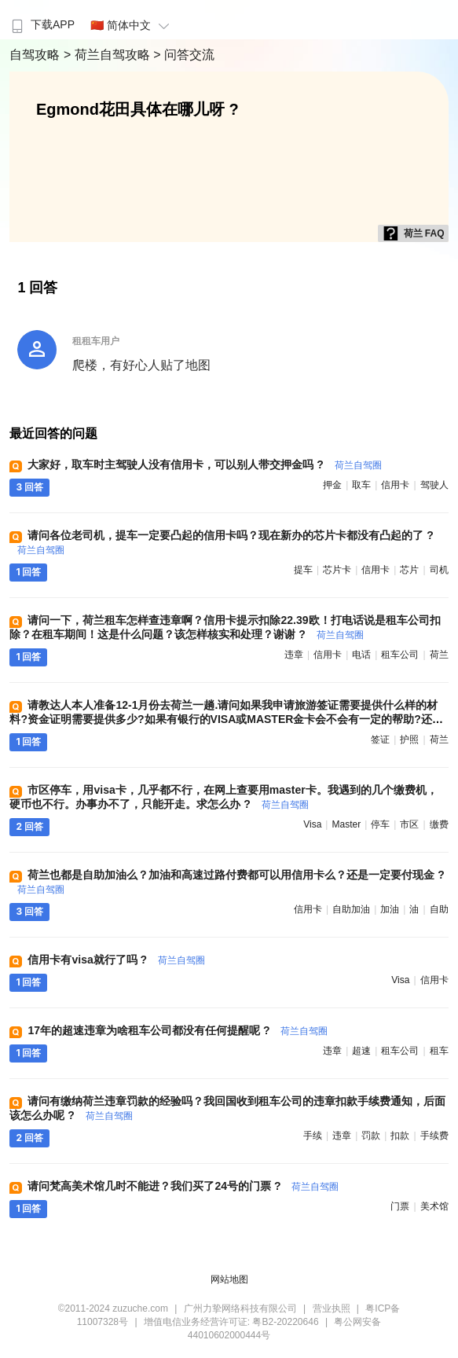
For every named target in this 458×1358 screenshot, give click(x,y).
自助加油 (351, 909)
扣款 (399, 1135)
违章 (293, 654)
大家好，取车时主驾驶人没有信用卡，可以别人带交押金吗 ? (204, 464)
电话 (361, 654)
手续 (312, 1135)
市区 (409, 824)
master (346, 824)
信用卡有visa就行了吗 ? (116, 959)
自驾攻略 (36, 54)
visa (312, 824)
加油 (389, 909)
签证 (380, 739)
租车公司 (400, 654)
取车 (361, 484)
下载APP (41, 24)
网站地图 (229, 1279)
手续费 (434, 1135)
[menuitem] (41, 19)
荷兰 (439, 654)
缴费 (439, 824)
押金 (332, 484)
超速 (361, 1050)
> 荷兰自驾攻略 (108, 54)
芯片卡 (337, 569)
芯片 (409, 569)
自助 (439, 909)
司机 (439, 569)
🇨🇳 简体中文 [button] (132, 25)
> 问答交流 (183, 54)
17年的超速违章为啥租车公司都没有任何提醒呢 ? (177, 1030)
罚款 (370, 1135)
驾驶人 (434, 484)
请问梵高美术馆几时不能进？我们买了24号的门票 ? (183, 1186)
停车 (380, 824)
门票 (399, 1206)
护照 (409, 739)
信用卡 (395, 484)
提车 (303, 569)
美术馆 (434, 1206)
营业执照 (331, 1308)
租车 (439, 1050)
